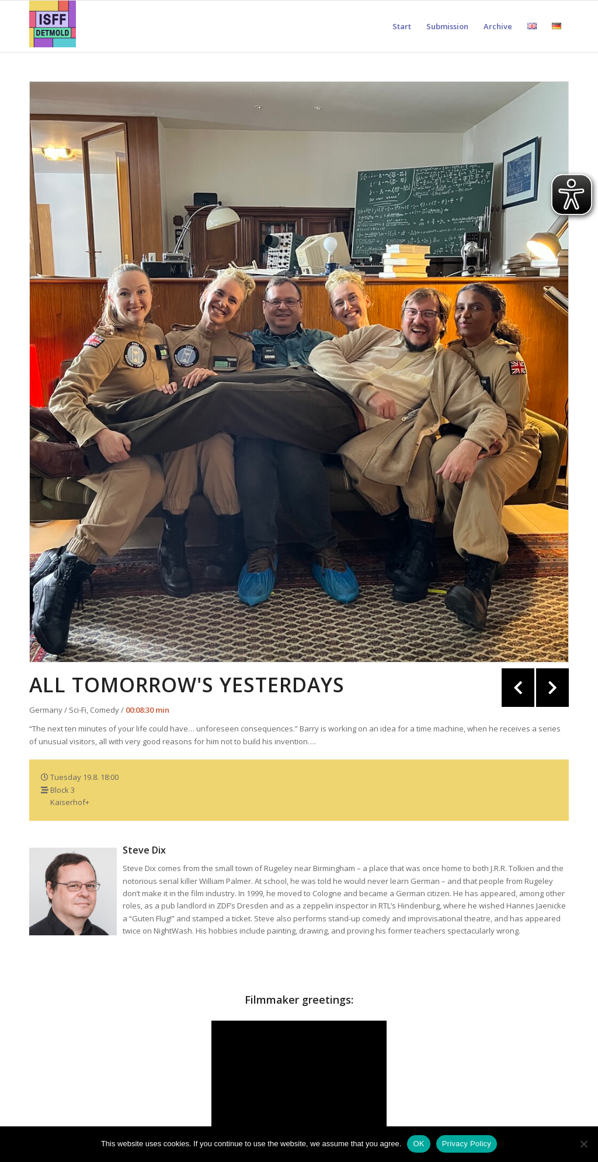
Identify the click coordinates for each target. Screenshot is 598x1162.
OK (418, 1143)
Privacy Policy (466, 1143)
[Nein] (583, 1144)
